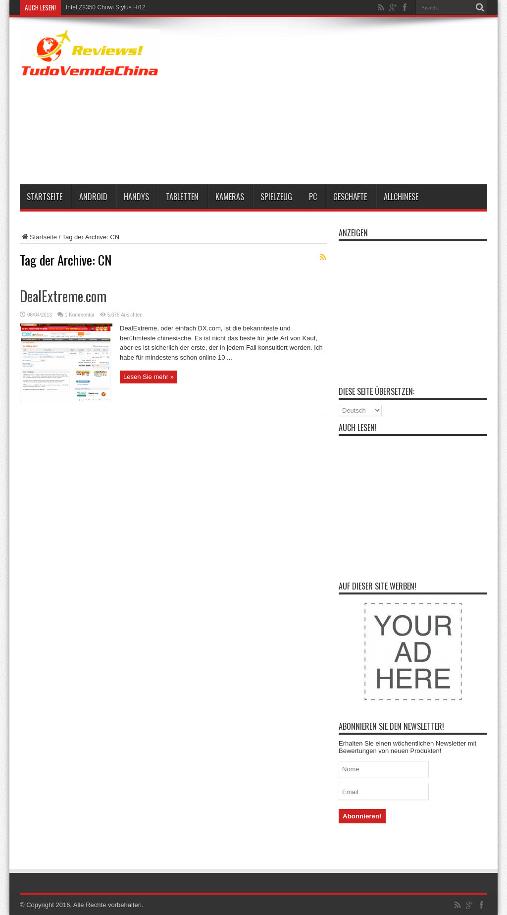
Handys (136, 197)
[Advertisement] (347, 102)
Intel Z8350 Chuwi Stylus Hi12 (106, 7)
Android (93, 197)
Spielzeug (276, 197)
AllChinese (401, 197)
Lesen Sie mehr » (148, 376)
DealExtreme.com (63, 296)
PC (313, 197)
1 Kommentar (80, 315)
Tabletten (182, 197)
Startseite (44, 197)
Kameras (229, 197)
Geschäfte (350, 197)
